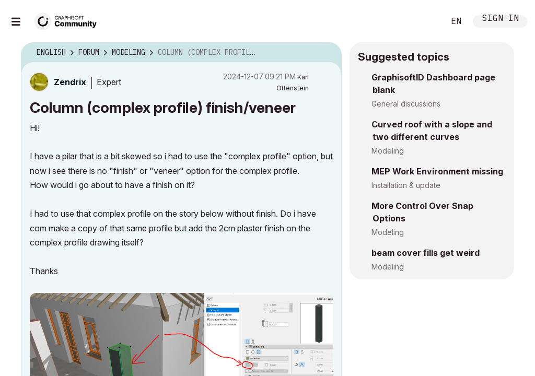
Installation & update (405, 185)
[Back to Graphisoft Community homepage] (69, 20)
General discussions (405, 103)
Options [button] (327, 52)
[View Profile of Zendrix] (70, 82)
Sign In (500, 19)
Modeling (387, 150)
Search (425, 21)
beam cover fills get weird (425, 253)
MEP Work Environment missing (437, 171)
